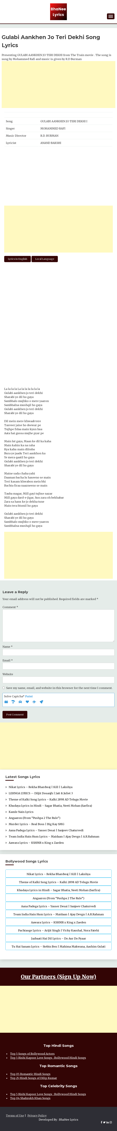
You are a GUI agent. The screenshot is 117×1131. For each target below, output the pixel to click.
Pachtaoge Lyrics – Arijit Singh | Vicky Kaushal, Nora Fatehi (58, 930)
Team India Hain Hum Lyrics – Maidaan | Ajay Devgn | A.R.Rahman (54, 836)
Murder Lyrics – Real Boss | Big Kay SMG (36, 824)
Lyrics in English (17, 258)
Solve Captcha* (18, 696)
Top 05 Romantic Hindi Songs (30, 1074)
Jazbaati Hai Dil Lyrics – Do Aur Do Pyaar (58, 938)
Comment (10, 607)
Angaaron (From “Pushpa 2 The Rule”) (34, 818)
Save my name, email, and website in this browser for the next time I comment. (59, 688)
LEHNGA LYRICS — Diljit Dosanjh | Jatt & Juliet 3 (41, 793)
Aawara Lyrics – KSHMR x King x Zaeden (36, 842)
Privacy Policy (37, 1115)
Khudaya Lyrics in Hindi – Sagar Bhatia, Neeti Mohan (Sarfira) (50, 805)
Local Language (44, 258)
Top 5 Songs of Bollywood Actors (32, 1053)
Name (8, 646)
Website (8, 674)
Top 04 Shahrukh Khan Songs (30, 1098)
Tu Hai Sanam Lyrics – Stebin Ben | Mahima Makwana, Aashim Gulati (58, 946)
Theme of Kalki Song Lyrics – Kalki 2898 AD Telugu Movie (48, 799)
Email (8, 660)
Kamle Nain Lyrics (21, 812)
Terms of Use (15, 1115)
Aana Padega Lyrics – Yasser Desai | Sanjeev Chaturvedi (46, 830)
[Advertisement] (58, 84)
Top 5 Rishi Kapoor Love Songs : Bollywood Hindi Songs (48, 1057)
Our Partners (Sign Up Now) (58, 976)
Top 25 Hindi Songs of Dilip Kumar (33, 1078)
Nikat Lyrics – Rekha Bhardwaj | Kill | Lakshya (40, 787)
